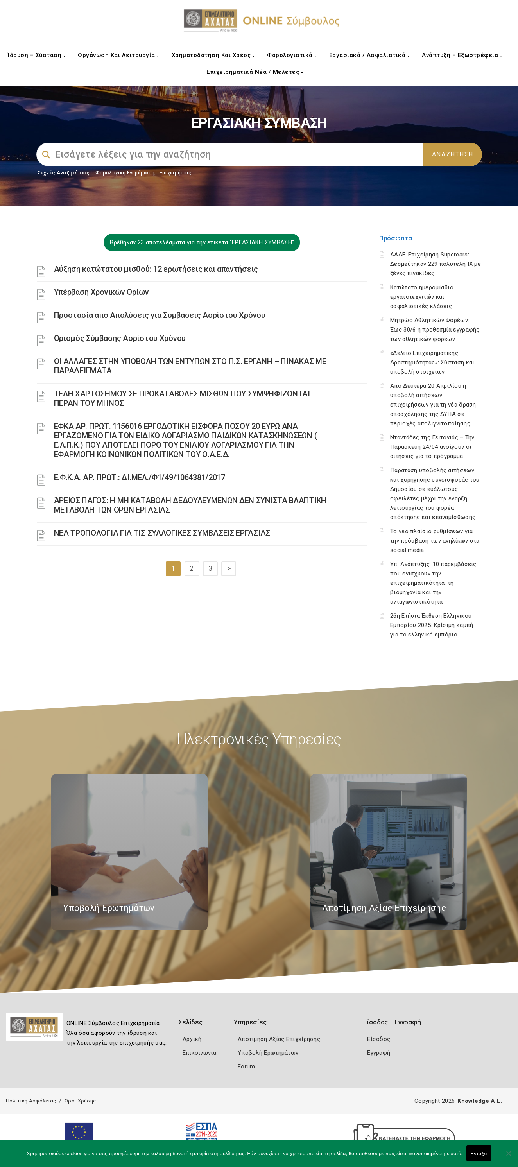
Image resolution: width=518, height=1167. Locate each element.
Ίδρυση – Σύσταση (36, 55)
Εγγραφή (378, 1052)
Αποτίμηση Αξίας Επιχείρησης (279, 1039)
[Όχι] (508, 1157)
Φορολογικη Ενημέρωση (124, 173)
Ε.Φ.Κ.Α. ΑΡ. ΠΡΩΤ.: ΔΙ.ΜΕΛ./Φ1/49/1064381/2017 (139, 477)
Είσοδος (378, 1039)
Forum (246, 1066)
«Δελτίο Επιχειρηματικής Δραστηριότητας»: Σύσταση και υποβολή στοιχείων (432, 362)
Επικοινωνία (199, 1052)
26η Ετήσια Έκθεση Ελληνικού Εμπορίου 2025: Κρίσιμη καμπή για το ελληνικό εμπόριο (431, 625)
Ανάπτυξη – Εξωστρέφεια (462, 55)
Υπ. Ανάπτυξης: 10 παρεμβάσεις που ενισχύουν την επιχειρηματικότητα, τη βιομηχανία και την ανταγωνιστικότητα (433, 583)
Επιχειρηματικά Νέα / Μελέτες (254, 71)
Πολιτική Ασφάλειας (31, 1101)
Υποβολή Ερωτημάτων (268, 1052)
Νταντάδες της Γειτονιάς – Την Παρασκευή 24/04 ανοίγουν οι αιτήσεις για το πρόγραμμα (432, 447)
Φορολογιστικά (292, 55)
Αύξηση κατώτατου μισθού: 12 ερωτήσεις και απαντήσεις (156, 269)
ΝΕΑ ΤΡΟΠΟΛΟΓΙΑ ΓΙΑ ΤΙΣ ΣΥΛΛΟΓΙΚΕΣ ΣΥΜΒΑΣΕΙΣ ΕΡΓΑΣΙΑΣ (162, 533)
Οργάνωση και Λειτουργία (118, 55)
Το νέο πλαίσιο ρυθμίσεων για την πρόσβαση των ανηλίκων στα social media (435, 541)
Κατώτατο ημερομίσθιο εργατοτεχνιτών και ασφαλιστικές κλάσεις (421, 297)
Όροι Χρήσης (80, 1101)
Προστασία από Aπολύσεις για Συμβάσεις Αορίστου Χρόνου (159, 315)
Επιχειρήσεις (176, 173)
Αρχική (192, 1039)
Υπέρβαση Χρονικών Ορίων (101, 292)
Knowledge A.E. (479, 1100)
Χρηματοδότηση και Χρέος (213, 55)
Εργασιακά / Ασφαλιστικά (369, 55)
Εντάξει (479, 1153)
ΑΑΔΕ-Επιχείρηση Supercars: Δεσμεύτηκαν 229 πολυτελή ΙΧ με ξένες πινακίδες (435, 264)
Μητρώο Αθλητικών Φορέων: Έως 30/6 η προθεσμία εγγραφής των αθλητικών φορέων (435, 329)
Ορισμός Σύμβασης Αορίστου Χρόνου (120, 338)
